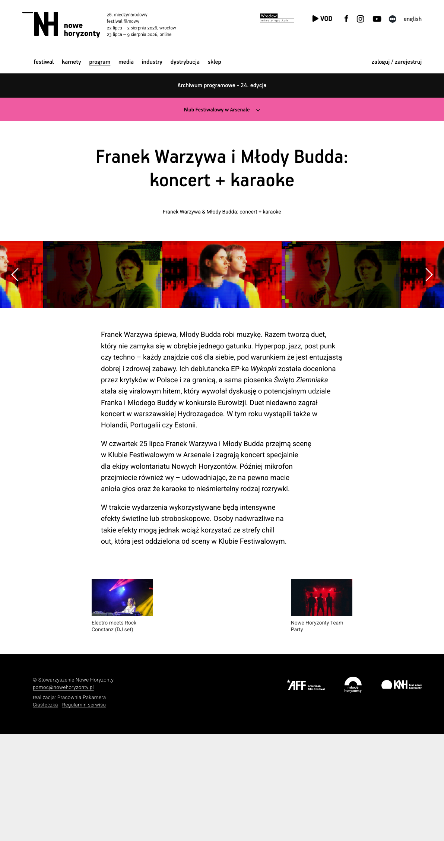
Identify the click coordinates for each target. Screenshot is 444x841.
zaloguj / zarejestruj (397, 62)
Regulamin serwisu (84, 812)
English (413, 19)
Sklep (214, 62)
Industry (152, 62)
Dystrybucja (185, 62)
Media (126, 62)
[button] (429, 328)
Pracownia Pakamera (81, 805)
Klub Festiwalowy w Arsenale (216, 109)
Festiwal (44, 62)
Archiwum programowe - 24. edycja (222, 85)
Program (99, 62)
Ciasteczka (45, 812)
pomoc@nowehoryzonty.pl (63, 795)
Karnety (71, 62)
